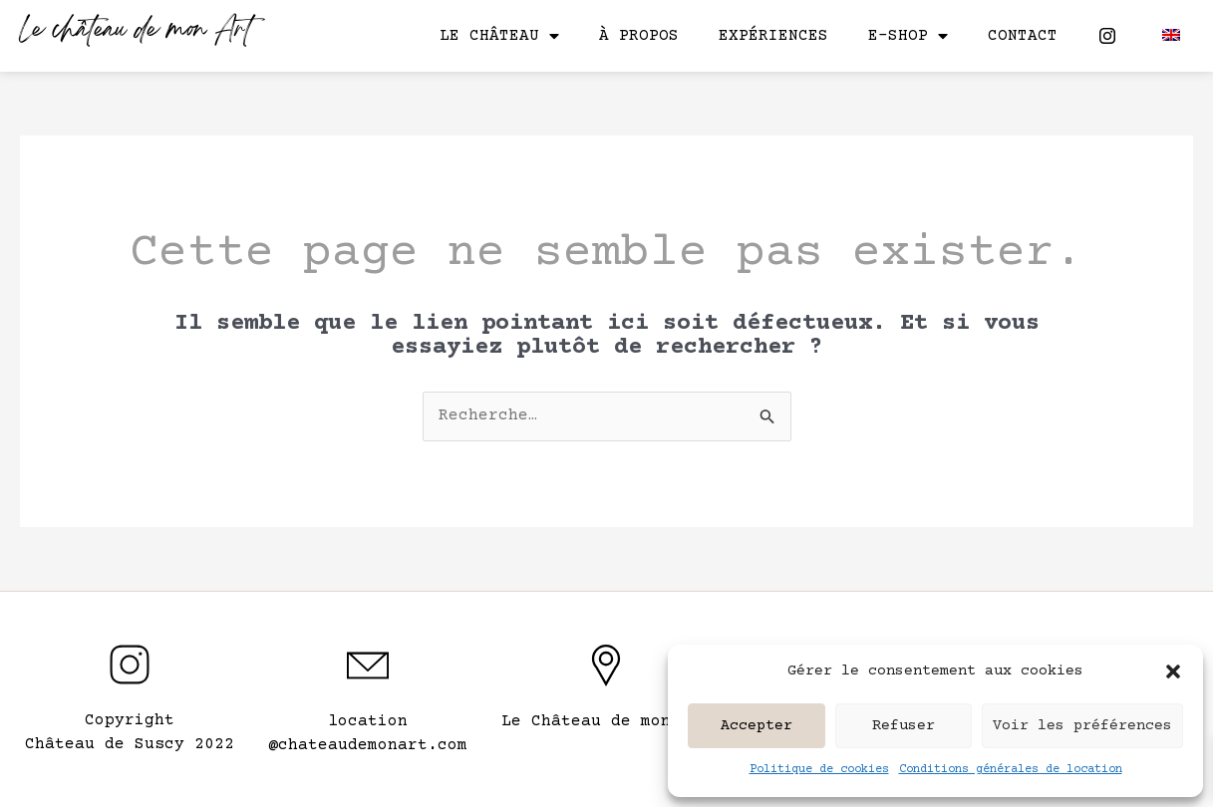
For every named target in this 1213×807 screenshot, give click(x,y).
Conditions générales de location (1010, 769)
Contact (1023, 36)
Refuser (903, 725)
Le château (499, 36)
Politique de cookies (819, 769)
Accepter (756, 725)
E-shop (908, 36)
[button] (1173, 671)
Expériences (773, 36)
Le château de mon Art (135, 31)
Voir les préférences (1082, 725)
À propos (639, 36)
